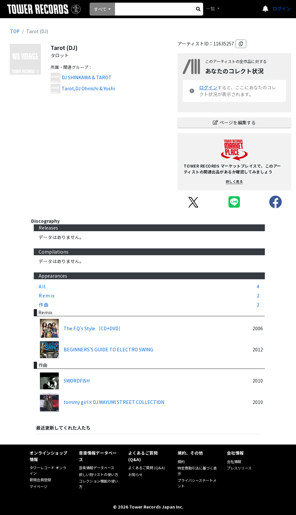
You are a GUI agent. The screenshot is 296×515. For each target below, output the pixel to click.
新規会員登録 (40, 479)
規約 (181, 461)
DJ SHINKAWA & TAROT (87, 77)
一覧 (211, 8)
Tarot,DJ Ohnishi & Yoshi (88, 88)
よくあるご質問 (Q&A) (146, 467)
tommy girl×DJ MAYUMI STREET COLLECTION (114, 402)
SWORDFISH (77, 380)
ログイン (282, 8)
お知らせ (135, 474)
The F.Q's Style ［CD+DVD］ (93, 328)
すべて (100, 9)
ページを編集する (234, 122)
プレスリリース (239, 468)
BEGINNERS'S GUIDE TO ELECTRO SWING (108, 349)
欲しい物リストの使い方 (98, 474)
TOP (14, 31)
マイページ (38, 486)
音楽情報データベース (96, 467)
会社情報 (234, 461)
